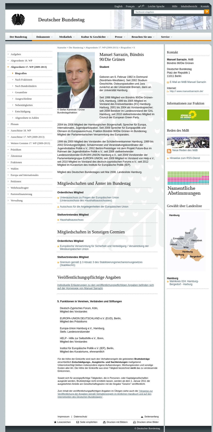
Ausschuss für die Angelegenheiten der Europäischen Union (94, 206)
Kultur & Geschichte (93, 36)
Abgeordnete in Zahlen (27, 117)
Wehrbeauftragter (19, 187)
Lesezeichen (64, 422)
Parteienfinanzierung (21, 194)
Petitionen (16, 181)
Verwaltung (16, 200)
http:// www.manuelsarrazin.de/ (186, 91)
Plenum (14, 124)
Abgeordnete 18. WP (21, 60)
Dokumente (43, 36)
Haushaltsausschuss (71, 219)
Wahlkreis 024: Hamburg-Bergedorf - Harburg (184, 283)
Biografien (21, 73)
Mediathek (65, 36)
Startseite (61, 47)
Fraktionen (16, 162)
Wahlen (14, 168)
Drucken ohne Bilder (147, 422)
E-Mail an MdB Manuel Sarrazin (188, 82)
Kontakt (205, 6)
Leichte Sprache (156, 6)
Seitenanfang (151, 416)
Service (165, 36)
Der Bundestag (18, 36)
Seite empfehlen (88, 422)
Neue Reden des (185, 150)
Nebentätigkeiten (24, 105)
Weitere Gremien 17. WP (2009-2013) (30, 143)
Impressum (64, 416)
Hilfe (174, 6)
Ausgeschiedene (23, 98)
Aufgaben (16, 54)
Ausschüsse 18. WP (21, 130)
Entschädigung (22, 111)
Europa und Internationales (24, 175)
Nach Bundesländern (25, 86)
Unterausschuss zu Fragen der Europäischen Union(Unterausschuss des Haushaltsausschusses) (89, 199)
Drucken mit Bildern (117, 422)
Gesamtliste (21, 92)
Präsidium (16, 149)
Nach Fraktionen (23, 79)
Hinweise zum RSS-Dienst (185, 158)
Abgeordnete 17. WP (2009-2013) (29, 66)
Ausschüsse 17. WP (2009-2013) (27, 136)
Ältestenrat (16, 156)
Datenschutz (80, 416)
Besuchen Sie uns (142, 36)
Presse (118, 36)
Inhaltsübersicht (189, 6)
